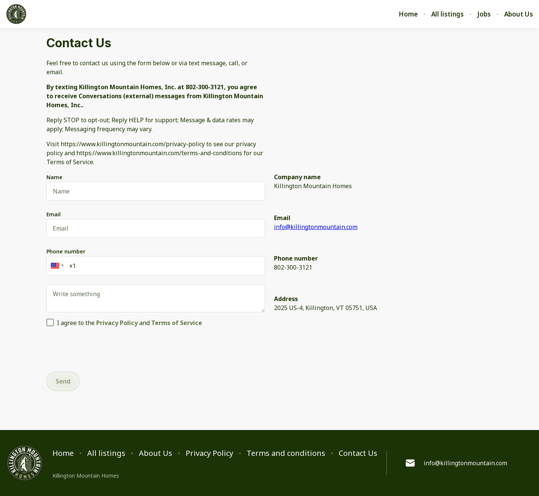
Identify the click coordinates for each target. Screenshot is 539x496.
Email (53, 214)
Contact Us (358, 453)
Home (408, 14)
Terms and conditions (286, 453)
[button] (56, 266)
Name (54, 177)
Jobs (484, 14)
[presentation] (103, 348)
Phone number (65, 251)
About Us (518, 14)
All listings (447, 14)
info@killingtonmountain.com (315, 227)
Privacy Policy (209, 453)
